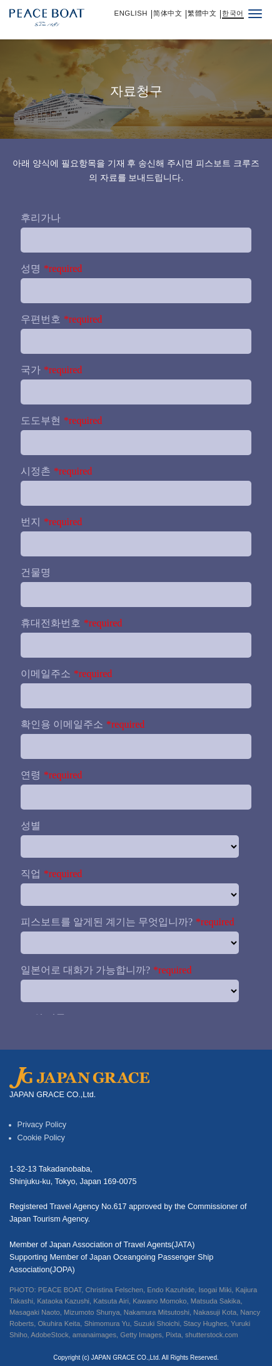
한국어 (233, 13)
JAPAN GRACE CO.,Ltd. (126, 1357)
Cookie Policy (41, 1137)
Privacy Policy (42, 1124)
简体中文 (167, 13)
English (131, 13)
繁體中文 (202, 13)
